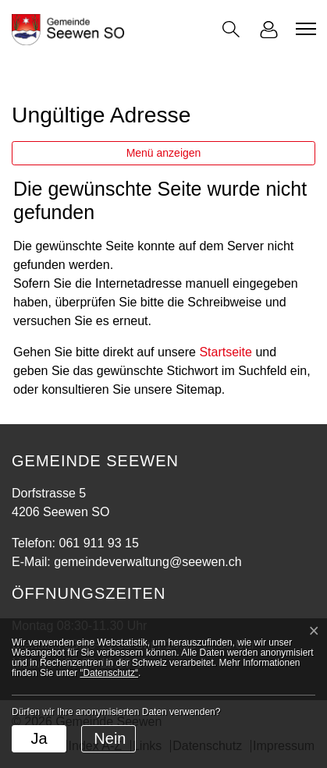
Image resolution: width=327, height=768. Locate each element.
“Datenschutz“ (109, 672)
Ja (38, 738)
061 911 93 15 (98, 543)
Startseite (225, 352)
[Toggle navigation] (303, 29)
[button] (231, 29)
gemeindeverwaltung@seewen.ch (147, 561)
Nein (110, 738)
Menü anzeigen (163, 153)
